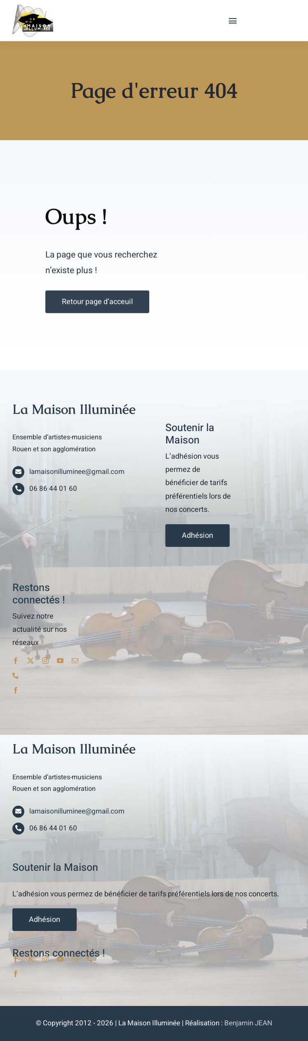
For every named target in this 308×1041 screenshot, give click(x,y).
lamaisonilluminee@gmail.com (77, 472)
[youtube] (60, 660)
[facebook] (15, 660)
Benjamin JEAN (248, 1023)
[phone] (15, 675)
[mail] (75, 660)
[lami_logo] (32, 7)
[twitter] (30, 660)
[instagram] (45, 660)
